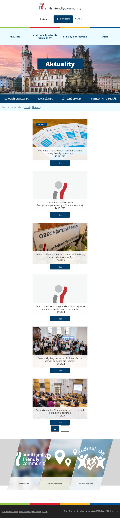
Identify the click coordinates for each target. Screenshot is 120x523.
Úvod (27, 112)
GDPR (44, 516)
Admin (115, 516)
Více (60, 168)
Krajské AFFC (61, 98)
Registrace (45, 19)
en (80, 18)
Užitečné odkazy (88, 98)
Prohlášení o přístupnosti (30, 516)
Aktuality (36, 112)
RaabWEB (105, 516)
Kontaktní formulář (62, 103)
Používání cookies (10, 516)
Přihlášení (65, 18)
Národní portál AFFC (30, 98)
